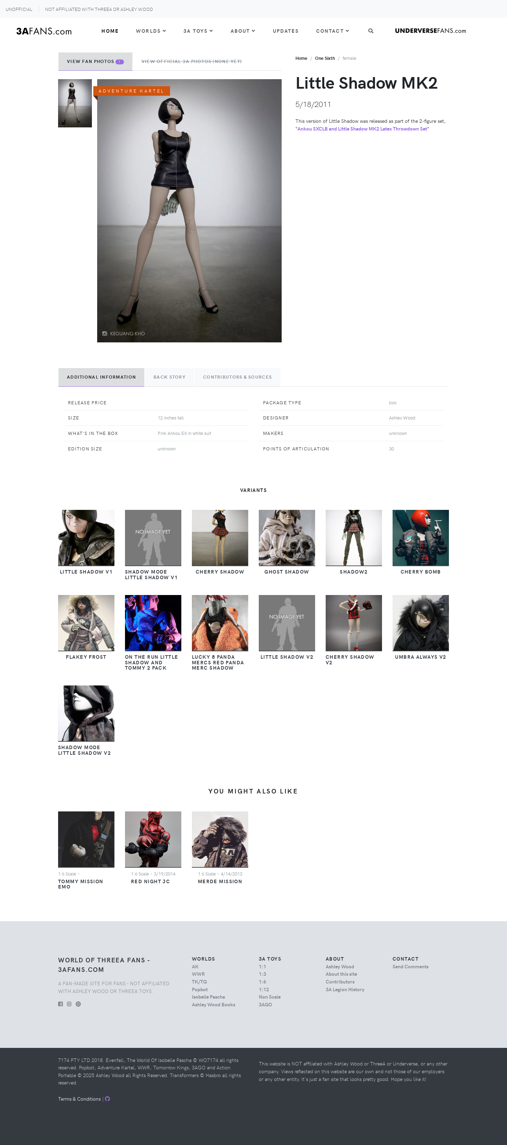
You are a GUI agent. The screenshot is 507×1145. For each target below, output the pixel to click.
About (243, 30)
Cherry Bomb (421, 571)
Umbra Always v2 (420, 656)
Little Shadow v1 (86, 571)
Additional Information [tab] (101, 377)
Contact (333, 30)
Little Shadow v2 (287, 656)
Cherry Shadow (220, 571)
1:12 (264, 989)
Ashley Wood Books (213, 1004)
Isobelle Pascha (208, 996)
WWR (198, 973)
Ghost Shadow (286, 571)
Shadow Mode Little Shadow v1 (151, 574)
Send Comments (410, 966)
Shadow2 (354, 571)
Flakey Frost (86, 656)
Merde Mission (220, 881)
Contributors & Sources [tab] (237, 377)
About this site (341, 973)
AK (195, 966)
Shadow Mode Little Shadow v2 (84, 750)
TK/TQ (199, 981)
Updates (286, 30)
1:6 (262, 981)
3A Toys (198, 30)
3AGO (265, 1004)
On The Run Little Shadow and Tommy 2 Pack (151, 662)
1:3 (262, 973)
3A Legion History (345, 989)
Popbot (200, 989)
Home (110, 30)
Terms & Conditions (79, 1098)
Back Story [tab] (170, 377)
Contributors (340, 981)
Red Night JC (150, 881)
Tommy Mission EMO (81, 884)
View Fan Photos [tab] (95, 61)
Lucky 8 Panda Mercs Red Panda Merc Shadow (218, 662)
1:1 (262, 966)
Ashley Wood (340, 966)
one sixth (325, 58)
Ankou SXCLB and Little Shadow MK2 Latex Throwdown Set (362, 128)
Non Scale (270, 996)
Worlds (151, 30)
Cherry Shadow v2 (350, 659)
